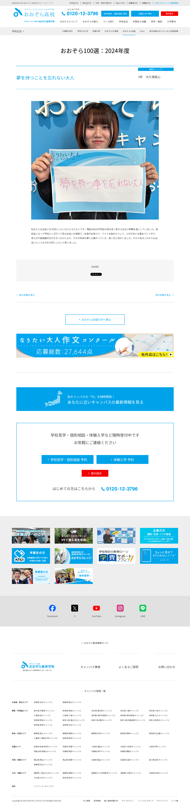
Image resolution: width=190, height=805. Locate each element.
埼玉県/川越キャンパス (129, 710)
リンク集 (174, 800)
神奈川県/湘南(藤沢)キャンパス (132, 720)
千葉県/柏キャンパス (42, 715)
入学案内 (171, 21)
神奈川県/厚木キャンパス (159, 720)
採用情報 (97, 800)
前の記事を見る (27, 294)
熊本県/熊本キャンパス (72, 777)
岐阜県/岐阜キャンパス (72, 738)
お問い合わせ (166, 667)
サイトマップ (162, 800)
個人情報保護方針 (111, 800)
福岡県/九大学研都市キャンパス (104, 773)
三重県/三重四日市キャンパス (46, 738)
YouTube (96, 616)
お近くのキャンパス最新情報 (166, 3)
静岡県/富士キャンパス (43, 733)
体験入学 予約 (145, 13)
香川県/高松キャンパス (158, 759)
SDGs (142, 31)
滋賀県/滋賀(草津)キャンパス (45, 746)
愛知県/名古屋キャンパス (159, 733)
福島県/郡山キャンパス (72, 702)
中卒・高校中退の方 (104, 3)
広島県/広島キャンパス (129, 759)
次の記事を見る (163, 294)
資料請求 (169, 13)
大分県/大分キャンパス (43, 777)
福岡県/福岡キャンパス (72, 773)
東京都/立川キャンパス (158, 715)
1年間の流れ (67, 31)
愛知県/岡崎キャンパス (129, 733)
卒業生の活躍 (139, 21)
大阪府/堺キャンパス (157, 746)
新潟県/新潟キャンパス (43, 725)
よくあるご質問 (128, 667)
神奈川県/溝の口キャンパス (74, 720)
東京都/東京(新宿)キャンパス (132, 715)
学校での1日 (82, 31)
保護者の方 (146, 3)
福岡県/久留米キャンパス (131, 773)
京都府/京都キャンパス (72, 746)
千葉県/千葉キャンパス (72, 715)
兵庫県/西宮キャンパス (72, 751)
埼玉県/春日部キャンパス (101, 710)
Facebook (52, 616)
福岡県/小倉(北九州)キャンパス (46, 773)
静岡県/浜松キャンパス (100, 733)
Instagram (120, 616)
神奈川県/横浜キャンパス (101, 720)
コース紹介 (108, 21)
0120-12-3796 (80, 14)
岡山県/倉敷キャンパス (72, 759)
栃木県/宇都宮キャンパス (44, 710)
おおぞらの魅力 (90, 21)
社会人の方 (120, 3)
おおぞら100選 (129, 31)
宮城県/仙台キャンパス (43, 702)
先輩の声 (96, 31)
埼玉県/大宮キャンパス (158, 710)
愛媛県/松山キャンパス (43, 764)
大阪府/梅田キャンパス (100, 746)
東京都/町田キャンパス (43, 720)
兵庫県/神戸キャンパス (100, 751)
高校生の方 (87, 3)
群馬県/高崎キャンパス (72, 710)
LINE (142, 616)
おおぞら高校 (34, 15)
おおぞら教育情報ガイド (96, 642)
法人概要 (86, 800)
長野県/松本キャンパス (72, 725)
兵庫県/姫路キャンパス (129, 751)
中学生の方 (73, 3)
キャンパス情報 (90, 667)
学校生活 (123, 21)
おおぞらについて (69, 21)
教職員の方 (133, 3)
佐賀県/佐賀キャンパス (158, 773)
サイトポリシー (128, 800)
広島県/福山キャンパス (100, 759)
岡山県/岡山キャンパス (43, 759)
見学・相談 (156, 21)
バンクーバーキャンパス (44, 786)
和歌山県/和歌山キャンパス (45, 751)
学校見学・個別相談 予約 (115, 13)
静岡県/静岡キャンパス (72, 733)
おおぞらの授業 (111, 31)
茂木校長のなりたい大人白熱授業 (163, 31)
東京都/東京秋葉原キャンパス (103, 715)
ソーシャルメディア (145, 800)
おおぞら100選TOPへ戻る (96, 319)
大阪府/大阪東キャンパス (130, 746)
